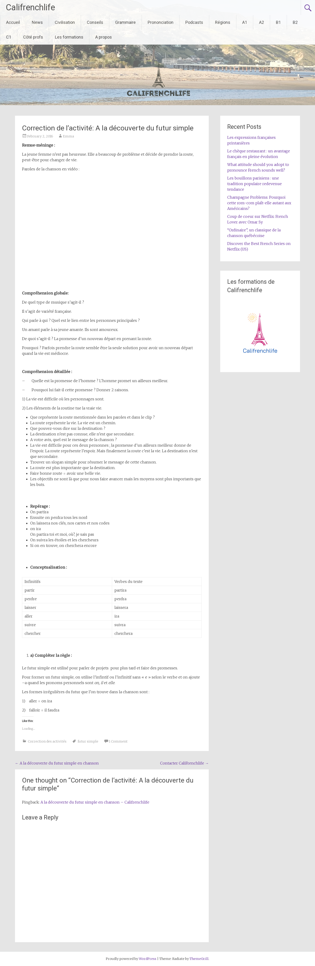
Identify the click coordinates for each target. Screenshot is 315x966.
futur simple (88, 741)
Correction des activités (47, 741)
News (37, 22)
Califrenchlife (30, 7)
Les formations (69, 37)
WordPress (147, 959)
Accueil (13, 22)
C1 (8, 37)
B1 (278, 22)
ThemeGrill (199, 959)
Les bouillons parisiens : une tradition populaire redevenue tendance (254, 184)
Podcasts (194, 22)
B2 (295, 22)
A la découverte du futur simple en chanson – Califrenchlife (94, 802)
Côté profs (33, 37)
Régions (222, 22)
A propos (103, 37)
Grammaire (125, 22)
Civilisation (65, 22)
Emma (68, 136)
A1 (244, 22)
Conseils (95, 22)
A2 (261, 22)
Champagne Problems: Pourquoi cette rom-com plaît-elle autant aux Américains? (259, 203)
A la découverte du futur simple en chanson (57, 763)
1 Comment (118, 741)
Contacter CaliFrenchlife (184, 763)
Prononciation (160, 22)
